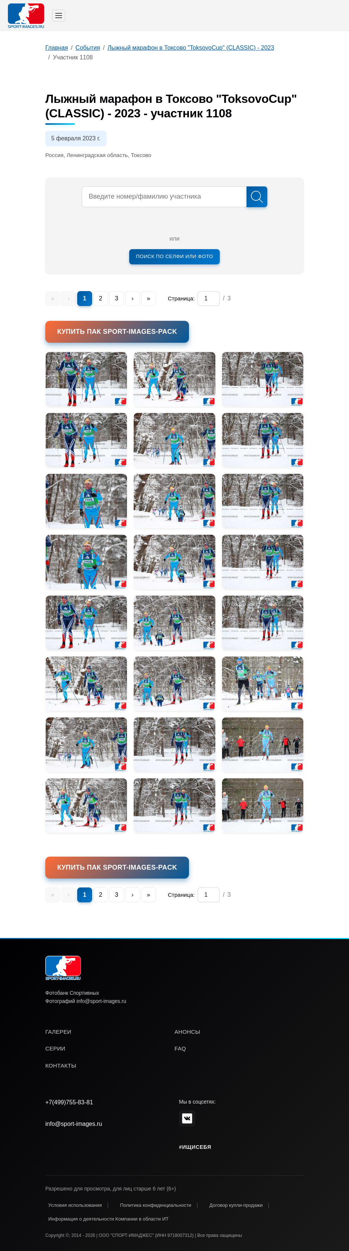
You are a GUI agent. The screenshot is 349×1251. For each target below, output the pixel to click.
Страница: (181, 298)
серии (55, 1048)
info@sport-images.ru (73, 1124)
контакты (60, 1065)
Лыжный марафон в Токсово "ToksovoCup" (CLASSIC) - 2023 (191, 48)
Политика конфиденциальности (155, 1205)
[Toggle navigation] (58, 16)
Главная (56, 48)
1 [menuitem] (85, 298)
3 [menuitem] (116, 298)
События (87, 48)
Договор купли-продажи (235, 1205)
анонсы (187, 1032)
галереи (58, 1032)
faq (180, 1048)
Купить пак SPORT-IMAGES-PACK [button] (117, 331)
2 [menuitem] (100, 298)
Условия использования (75, 1205)
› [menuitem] (132, 298)
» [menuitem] (148, 298)
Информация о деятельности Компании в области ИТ (108, 1219)
